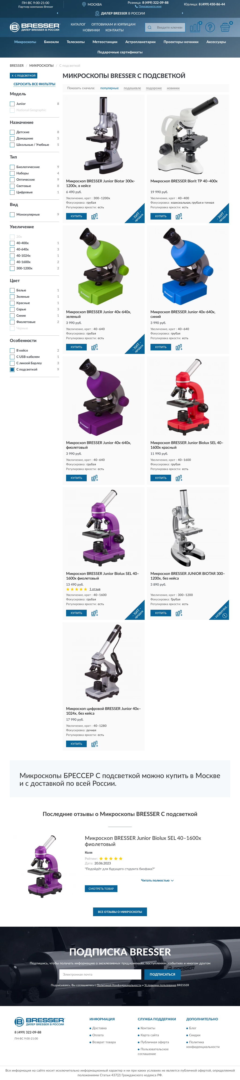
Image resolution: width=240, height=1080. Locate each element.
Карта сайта (150, 1035)
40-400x (22, 243)
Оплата (98, 1035)
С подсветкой (26, 369)
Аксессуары (216, 42)
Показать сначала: (81, 88)
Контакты (114, 30)
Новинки (91, 30)
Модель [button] (18, 94)
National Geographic (31, 110)
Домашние (24, 138)
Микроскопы (25, 42)
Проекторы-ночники (181, 42)
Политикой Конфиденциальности (119, 985)
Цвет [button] (15, 281)
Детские (22, 132)
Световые (23, 186)
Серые (21, 309)
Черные (22, 328)
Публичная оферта (155, 1042)
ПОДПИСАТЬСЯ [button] (162, 974)
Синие (21, 315)
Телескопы (76, 42)
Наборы (22, 173)
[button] (148, 6)
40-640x (22, 249)
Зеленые (22, 296)
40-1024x (23, 255)
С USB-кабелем (28, 357)
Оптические (25, 179)
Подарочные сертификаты (120, 52)
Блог (192, 1028)
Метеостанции (105, 42)
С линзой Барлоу (29, 363)
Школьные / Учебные (32, 145)
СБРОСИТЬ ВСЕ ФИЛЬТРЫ (34, 84)
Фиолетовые (25, 322)
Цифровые (24, 192)
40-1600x (23, 262)
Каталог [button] (78, 24)
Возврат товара (104, 1042)
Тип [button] (13, 157)
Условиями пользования (160, 985)
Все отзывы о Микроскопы (120, 912)
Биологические (28, 167)
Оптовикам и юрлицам (113, 24)
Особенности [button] (23, 341)
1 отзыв (95, 589)
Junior (21, 104)
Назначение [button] (22, 123)
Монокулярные (28, 214)
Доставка (99, 1028)
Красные (23, 303)
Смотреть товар (101, 888)
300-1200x (24, 268)
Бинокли (51, 42)
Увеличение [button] (22, 227)
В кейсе (22, 350)
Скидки (194, 1035)
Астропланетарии (140, 42)
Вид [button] (14, 205)
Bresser (48, 6)
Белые (21, 290)
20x (19, 237)
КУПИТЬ (76, 216)
